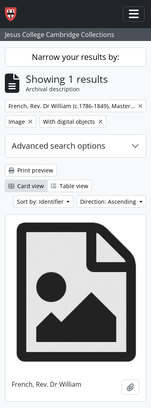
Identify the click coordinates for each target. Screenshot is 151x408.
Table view (69, 186)
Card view (26, 186)
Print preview (30, 170)
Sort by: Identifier (41, 201)
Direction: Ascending (109, 201)
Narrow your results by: (75, 56)
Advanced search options (58, 145)
